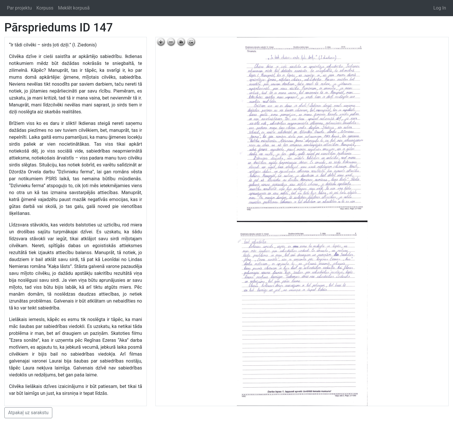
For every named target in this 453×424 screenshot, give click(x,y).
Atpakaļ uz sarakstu (28, 412)
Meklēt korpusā (74, 8)
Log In (439, 8)
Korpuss (44, 8)
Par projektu (19, 8)
